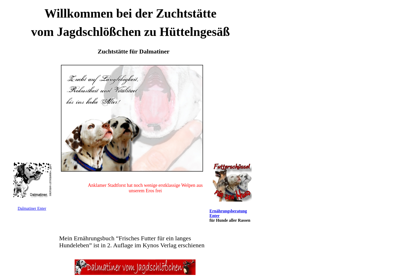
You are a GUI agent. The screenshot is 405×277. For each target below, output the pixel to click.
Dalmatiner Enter (32, 208)
